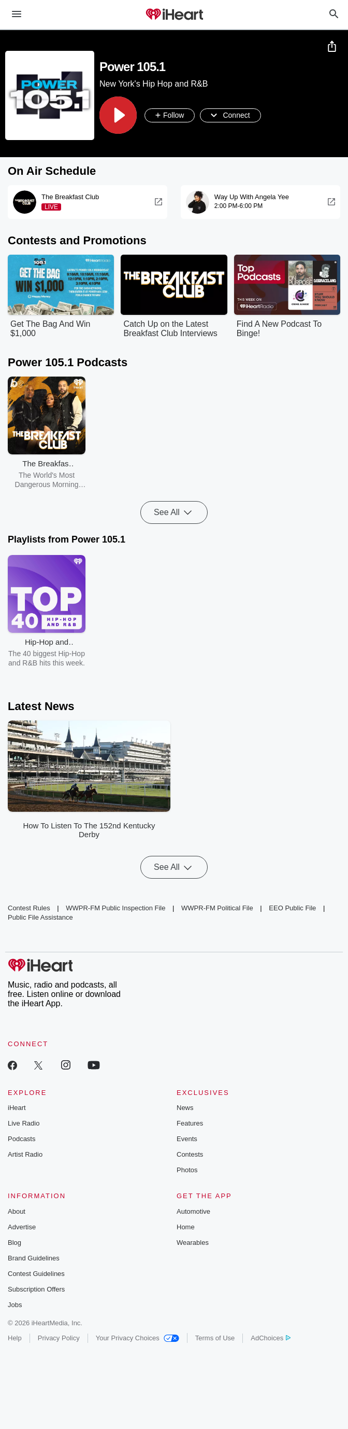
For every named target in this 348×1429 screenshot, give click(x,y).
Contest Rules (29, 908)
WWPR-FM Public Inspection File (115, 908)
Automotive (193, 1212)
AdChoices (271, 1338)
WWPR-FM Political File (217, 908)
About (16, 1212)
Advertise (22, 1227)
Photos (187, 1170)
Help (15, 1338)
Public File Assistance (40, 918)
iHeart (17, 1108)
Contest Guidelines (36, 1274)
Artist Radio (25, 1155)
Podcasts (21, 1139)
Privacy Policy (59, 1338)
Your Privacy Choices (137, 1338)
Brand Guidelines (34, 1258)
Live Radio (23, 1124)
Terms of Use (215, 1338)
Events (187, 1139)
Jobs (15, 1305)
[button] (118, 115)
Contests (190, 1155)
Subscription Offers (36, 1290)
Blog (14, 1243)
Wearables (193, 1243)
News (185, 1108)
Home (186, 1227)
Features (190, 1124)
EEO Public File (292, 908)
